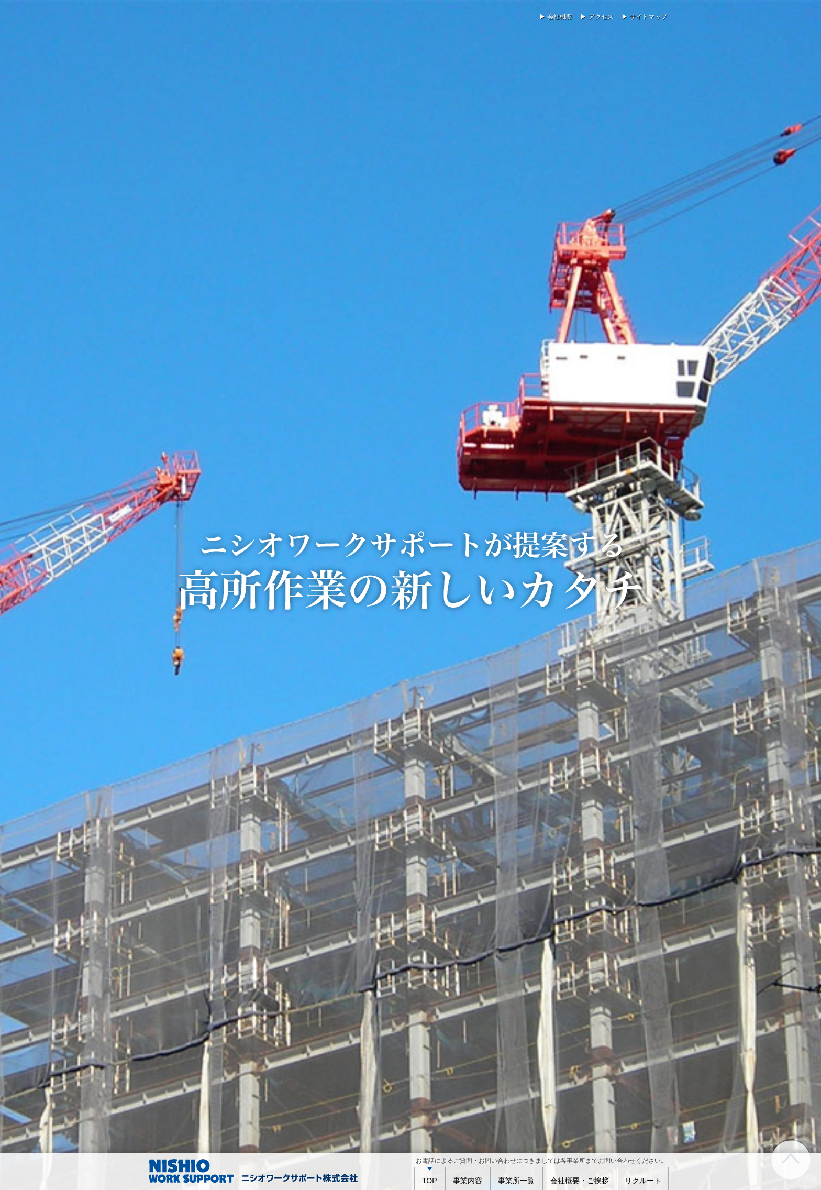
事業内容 (467, 1180)
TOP (429, 1180)
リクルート (643, 1180)
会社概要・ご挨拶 (579, 1180)
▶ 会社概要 (555, 16)
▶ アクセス (596, 16)
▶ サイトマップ (644, 16)
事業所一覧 (516, 1180)
